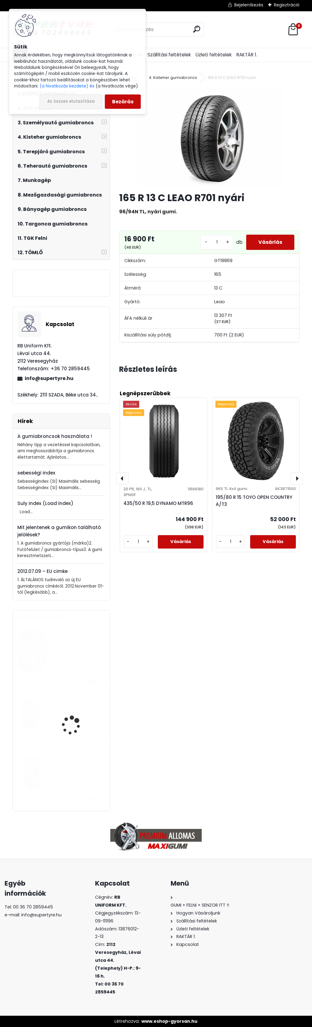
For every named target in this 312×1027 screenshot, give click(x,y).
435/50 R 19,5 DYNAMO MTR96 (158, 503)
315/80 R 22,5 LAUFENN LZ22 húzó (76, 723)
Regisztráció (287, 5)
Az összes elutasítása (71, 101)
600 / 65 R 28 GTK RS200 (78, 773)
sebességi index (36, 473)
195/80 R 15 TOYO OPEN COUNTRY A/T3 (254, 500)
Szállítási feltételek (169, 55)
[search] (196, 29)
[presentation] (122, 478)
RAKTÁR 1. (246, 55)
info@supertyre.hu (49, 378)
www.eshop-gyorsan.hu (169, 1021)
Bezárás (122, 101)
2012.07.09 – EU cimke (42, 571)
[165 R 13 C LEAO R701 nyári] (209, 137)
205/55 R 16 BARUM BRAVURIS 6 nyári (72, 642)
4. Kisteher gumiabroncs (173, 77)
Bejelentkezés (248, 5)
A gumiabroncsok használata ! (54, 436)
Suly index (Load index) (45, 503)
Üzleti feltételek (214, 55)
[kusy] (216, 242)
